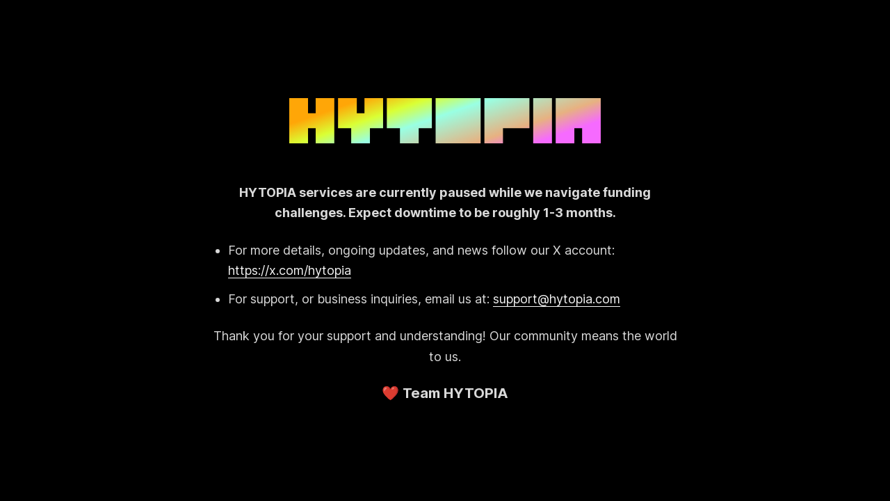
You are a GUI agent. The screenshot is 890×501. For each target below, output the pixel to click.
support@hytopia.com (556, 299)
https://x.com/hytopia (289, 270)
